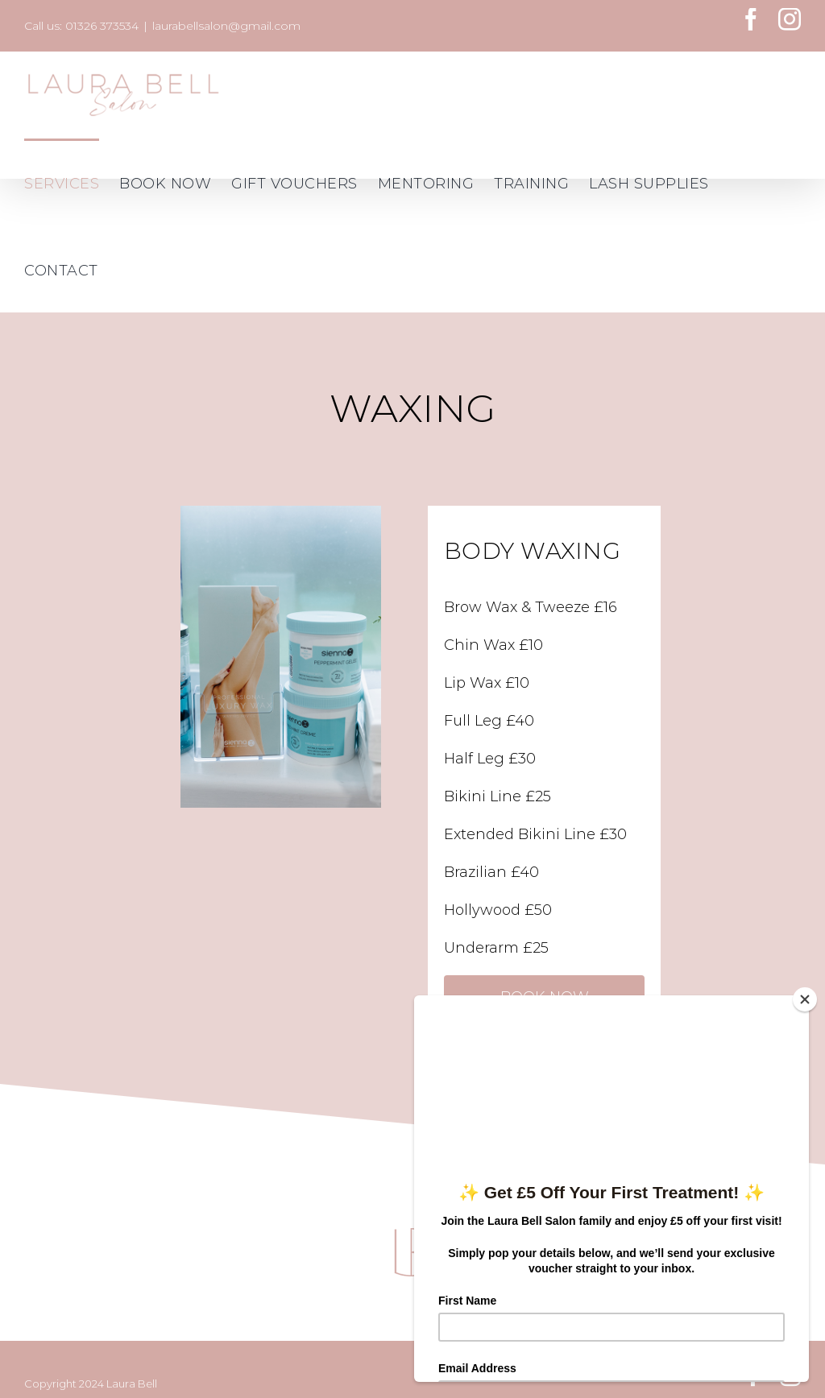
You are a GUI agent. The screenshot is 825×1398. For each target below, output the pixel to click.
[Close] (805, 999)
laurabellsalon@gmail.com (226, 26)
